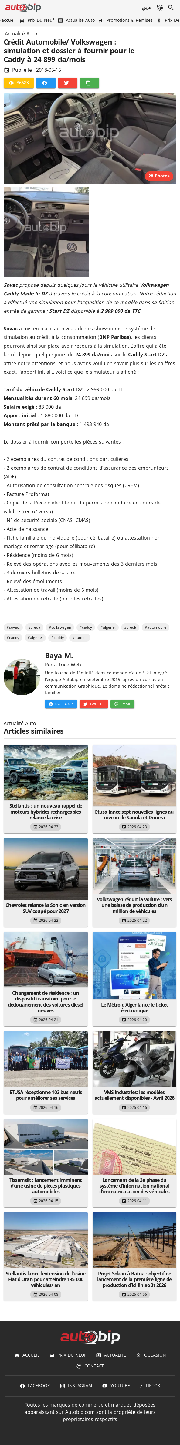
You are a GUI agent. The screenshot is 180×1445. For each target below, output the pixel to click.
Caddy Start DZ (146, 354)
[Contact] (90, 1366)
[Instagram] (76, 1386)
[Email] (122, 704)
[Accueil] (26, 1355)
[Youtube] (115, 1386)
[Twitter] (67, 83)
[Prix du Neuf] (37, 20)
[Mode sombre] (160, 7)
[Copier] (89, 83)
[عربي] (146, 7)
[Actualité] (111, 1355)
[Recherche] (170, 7)
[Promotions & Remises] (126, 20)
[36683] (19, 83)
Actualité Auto (21, 34)
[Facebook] (46, 83)
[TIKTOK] (150, 1386)
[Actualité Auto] (76, 20)
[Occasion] (151, 1355)
